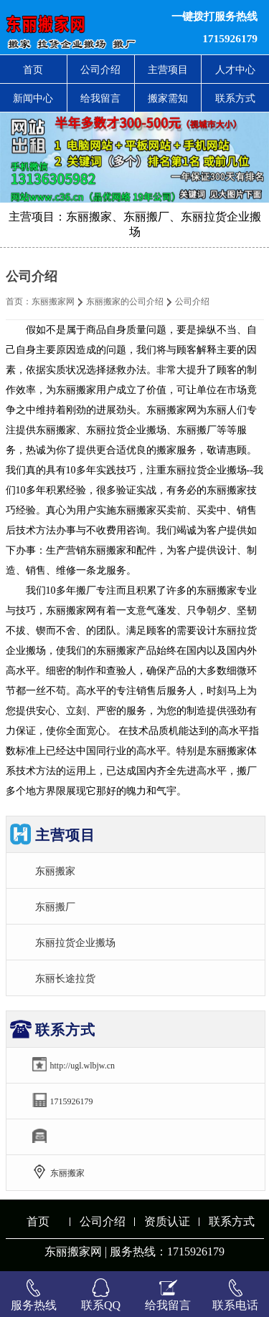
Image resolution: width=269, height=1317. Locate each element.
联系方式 (235, 98)
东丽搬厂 (55, 906)
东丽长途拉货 (65, 978)
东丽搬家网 (53, 301)
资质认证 (167, 1221)
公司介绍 (100, 69)
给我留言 (100, 98)
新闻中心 (33, 98)
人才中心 (235, 69)
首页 (33, 69)
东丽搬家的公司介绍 (125, 301)
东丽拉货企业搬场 (75, 942)
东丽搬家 (55, 871)
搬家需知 (168, 98)
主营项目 (168, 69)
